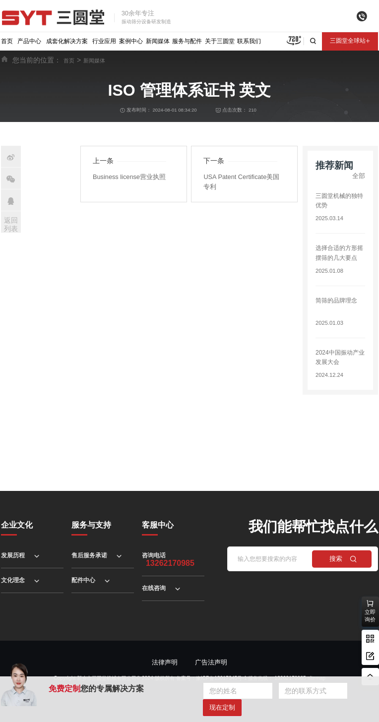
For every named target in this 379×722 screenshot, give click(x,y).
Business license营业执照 (129, 176)
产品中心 (29, 41)
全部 (358, 176)
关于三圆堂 (220, 41)
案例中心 (131, 41)
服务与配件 (187, 41)
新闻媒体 (158, 41)
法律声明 (165, 662)
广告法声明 (211, 662)
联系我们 (249, 41)
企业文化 (17, 525)
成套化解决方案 (67, 41)
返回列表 (11, 224)
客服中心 (158, 525)
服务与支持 (91, 525)
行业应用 (104, 41)
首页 (7, 41)
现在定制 (222, 707)
